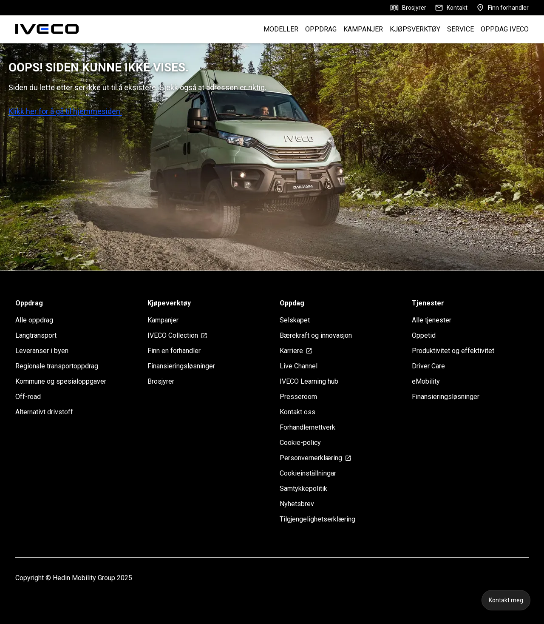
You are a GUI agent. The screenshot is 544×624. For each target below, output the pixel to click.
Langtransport (36, 335)
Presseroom (298, 397)
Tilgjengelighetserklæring (317, 519)
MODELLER (281, 29)
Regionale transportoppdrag (56, 366)
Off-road (28, 397)
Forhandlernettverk (307, 427)
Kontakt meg (506, 600)
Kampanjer (162, 320)
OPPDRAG (321, 29)
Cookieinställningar (308, 473)
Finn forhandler (502, 7)
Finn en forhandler (174, 351)
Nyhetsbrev (297, 504)
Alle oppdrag (34, 320)
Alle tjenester (431, 320)
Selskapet (295, 320)
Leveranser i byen (41, 351)
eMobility (426, 381)
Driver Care (428, 366)
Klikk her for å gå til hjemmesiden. (65, 111)
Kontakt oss (297, 412)
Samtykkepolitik (303, 488)
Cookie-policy (300, 443)
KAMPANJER (363, 29)
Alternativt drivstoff (44, 412)
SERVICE (460, 29)
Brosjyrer (408, 7)
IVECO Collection (177, 335)
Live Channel (298, 366)
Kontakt (451, 7)
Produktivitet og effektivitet (453, 351)
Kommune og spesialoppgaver (60, 381)
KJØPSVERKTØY (415, 29)
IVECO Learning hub (309, 381)
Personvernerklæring (315, 458)
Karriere (296, 351)
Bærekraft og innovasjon (316, 335)
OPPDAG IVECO (505, 29)
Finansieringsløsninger (181, 366)
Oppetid (424, 335)
